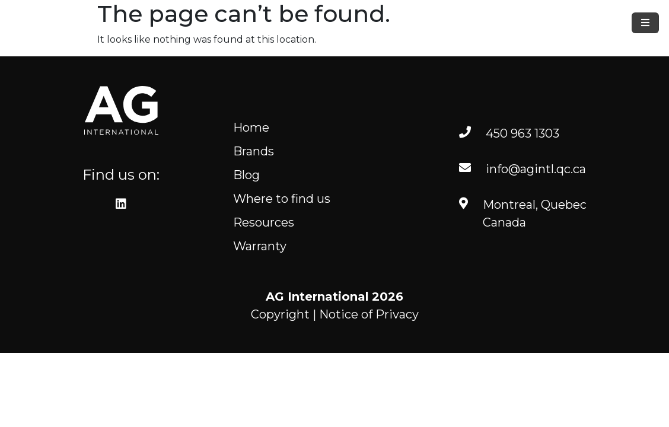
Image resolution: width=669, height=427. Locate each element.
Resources (263, 222)
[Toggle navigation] (645, 22)
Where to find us (281, 199)
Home (251, 127)
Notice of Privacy (369, 314)
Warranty (259, 246)
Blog (246, 175)
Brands (253, 151)
